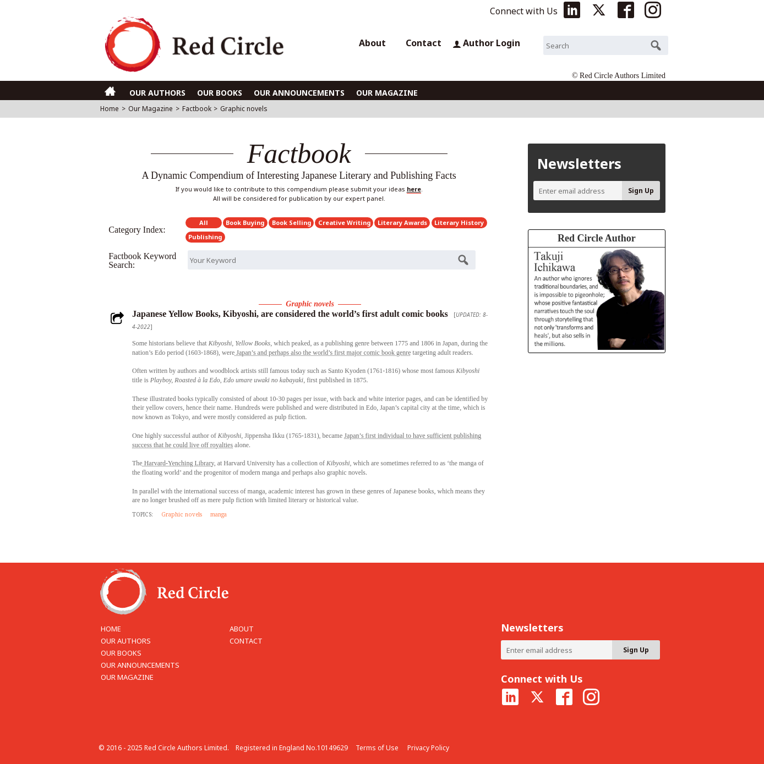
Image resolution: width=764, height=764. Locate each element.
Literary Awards (402, 222)
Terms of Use (377, 747)
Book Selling (291, 222)
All (203, 222)
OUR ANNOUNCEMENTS (299, 92)
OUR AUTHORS (157, 92)
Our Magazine (150, 108)
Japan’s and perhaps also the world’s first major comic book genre (322, 352)
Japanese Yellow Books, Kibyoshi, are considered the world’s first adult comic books (290, 313)
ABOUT (242, 629)
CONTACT (246, 641)
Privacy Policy (428, 747)
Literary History (459, 222)
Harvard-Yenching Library (178, 463)
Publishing (205, 237)
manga (218, 514)
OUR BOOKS (219, 92)
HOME (111, 629)
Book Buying (245, 222)
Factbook (196, 108)
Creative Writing (344, 222)
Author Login (486, 43)
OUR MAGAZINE (387, 92)
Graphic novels (181, 514)
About (372, 43)
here (414, 189)
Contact (423, 43)
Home (109, 108)
